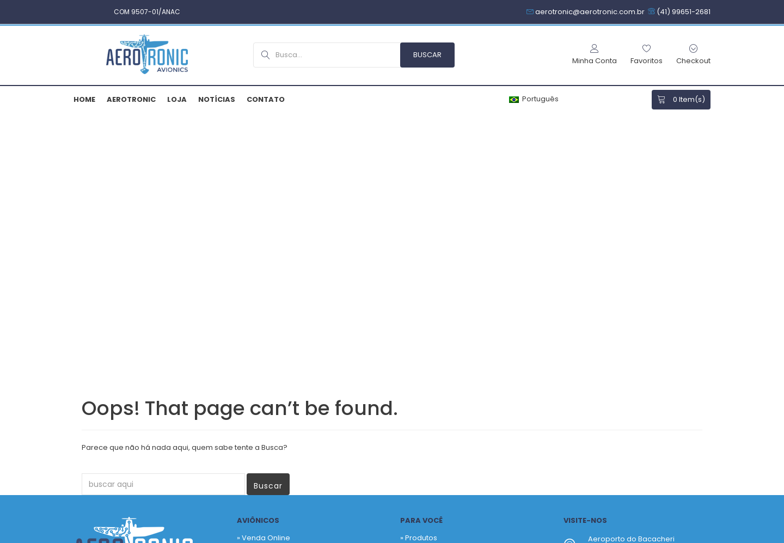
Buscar (268, 223)
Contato (266, 99)
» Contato (254, 344)
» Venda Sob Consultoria (280, 291)
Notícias (216, 99)
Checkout (422, 340)
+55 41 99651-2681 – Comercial (642, 310)
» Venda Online (263, 275)
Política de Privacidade (318, 536)
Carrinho (420, 324)
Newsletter (462, 423)
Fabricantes (426, 308)
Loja (177, 99)
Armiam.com (242, 536)
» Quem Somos (264, 328)
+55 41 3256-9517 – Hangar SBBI (643, 323)
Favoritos (421, 291)
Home (84, 99)
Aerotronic (131, 99)
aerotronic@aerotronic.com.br (642, 344)
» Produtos (418, 275)
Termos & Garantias (408, 536)
